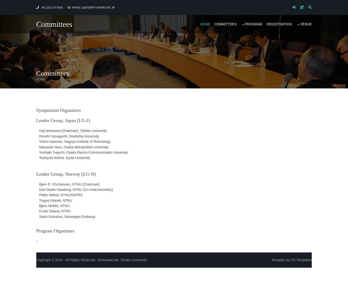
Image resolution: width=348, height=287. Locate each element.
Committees (54, 24)
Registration (279, 24)
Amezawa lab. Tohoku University (122, 260)
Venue (306, 24)
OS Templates (301, 260)
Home (205, 24)
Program (253, 24)
